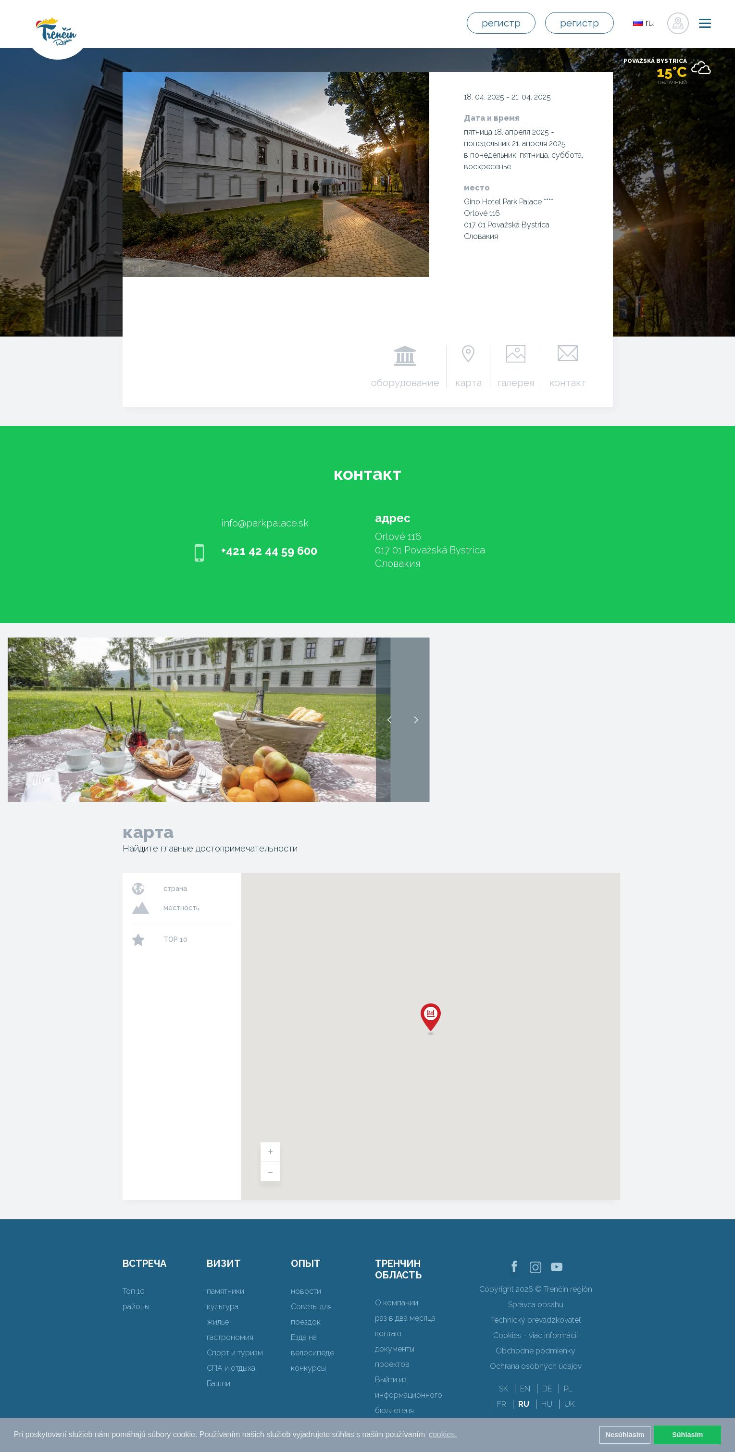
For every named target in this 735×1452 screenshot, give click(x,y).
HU (546, 1404)
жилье (218, 1322)
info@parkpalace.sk (265, 523)
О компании (396, 1302)
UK (569, 1404)
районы (136, 1306)
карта (468, 382)
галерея (516, 382)
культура (222, 1306)
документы (394, 1348)
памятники (225, 1291)
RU (523, 1404)
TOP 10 (175, 939)
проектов (392, 1364)
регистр (501, 23)
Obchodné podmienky (535, 1350)
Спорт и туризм (235, 1352)
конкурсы (308, 1368)
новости (306, 1291)
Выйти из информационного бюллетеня (408, 1395)
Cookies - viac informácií (535, 1335)
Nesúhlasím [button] (625, 1435)
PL (568, 1388)
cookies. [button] (443, 1434)
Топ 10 (134, 1291)
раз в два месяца (405, 1318)
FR (501, 1404)
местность (181, 908)
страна (175, 888)
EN (525, 1388)
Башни (218, 1383)
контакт (567, 382)
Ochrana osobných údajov (536, 1366)
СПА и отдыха (231, 1368)
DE (547, 1388)
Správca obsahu (535, 1304)
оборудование (405, 382)
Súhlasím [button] (687, 1435)
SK (503, 1388)
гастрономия (230, 1337)
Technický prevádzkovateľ (536, 1320)
